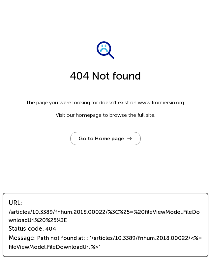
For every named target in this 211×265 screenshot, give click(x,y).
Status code (25, 228)
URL (14, 203)
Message (21, 238)
